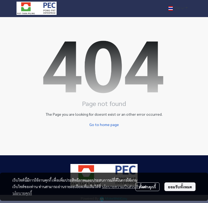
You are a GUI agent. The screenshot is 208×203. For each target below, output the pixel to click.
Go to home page (104, 124)
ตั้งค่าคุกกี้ (147, 186)
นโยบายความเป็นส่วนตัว (121, 186)
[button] (178, 8)
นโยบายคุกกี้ (22, 193)
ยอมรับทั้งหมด (180, 186)
